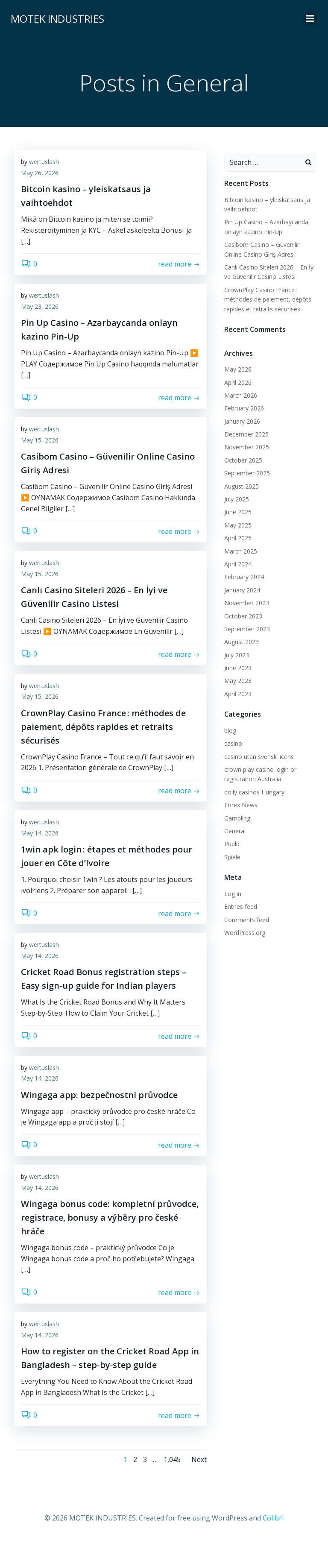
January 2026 (242, 421)
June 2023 (237, 668)
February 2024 (244, 577)
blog (230, 731)
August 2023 (241, 642)
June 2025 (237, 512)
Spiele (232, 857)
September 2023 (246, 629)
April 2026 (237, 382)
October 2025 (243, 460)
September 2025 (246, 473)
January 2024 (242, 590)
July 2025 (236, 499)
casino (233, 743)
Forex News (240, 805)
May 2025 (237, 525)
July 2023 (236, 655)
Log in (232, 894)
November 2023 (246, 603)
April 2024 (237, 564)
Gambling (237, 818)
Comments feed (246, 920)
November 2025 (246, 447)
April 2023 (237, 694)
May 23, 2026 (40, 307)
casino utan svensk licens (258, 757)
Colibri (273, 1518)
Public (232, 844)
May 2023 (237, 681)
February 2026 (244, 408)
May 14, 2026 (40, 833)
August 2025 (241, 486)
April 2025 (237, 538)
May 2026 (237, 369)
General (234, 831)
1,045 (172, 1460)
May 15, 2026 (40, 441)
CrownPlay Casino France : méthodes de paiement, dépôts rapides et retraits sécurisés (267, 299)
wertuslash (44, 162)
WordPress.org (244, 933)
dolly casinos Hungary (254, 792)
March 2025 (240, 551)
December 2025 (246, 434)
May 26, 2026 (40, 174)
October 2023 (243, 616)
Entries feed (240, 906)
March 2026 (240, 395)
